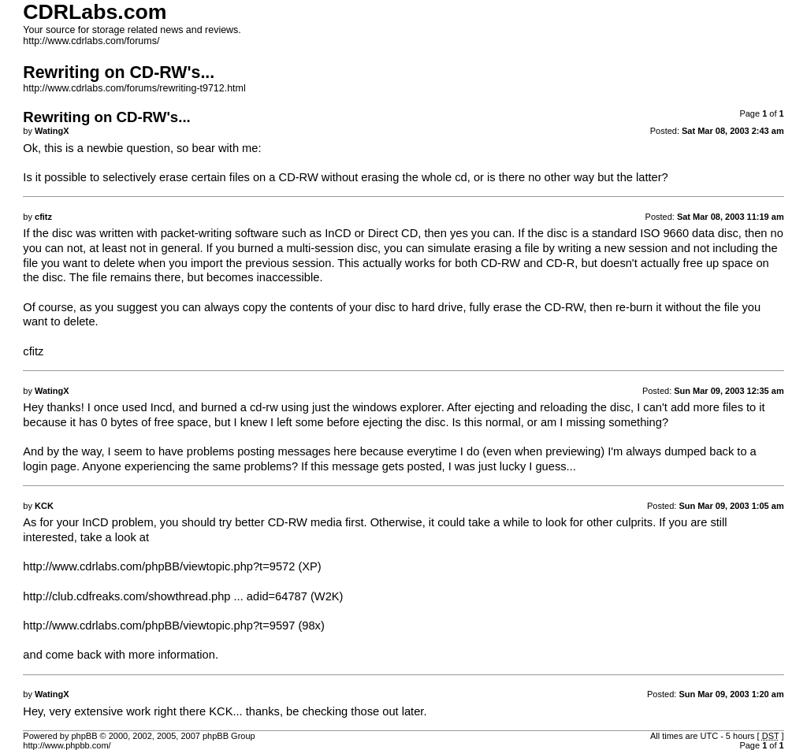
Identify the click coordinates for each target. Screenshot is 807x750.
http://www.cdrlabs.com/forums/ (91, 40)
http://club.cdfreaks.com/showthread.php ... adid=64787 (165, 596)
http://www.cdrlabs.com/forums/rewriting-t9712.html (134, 88)
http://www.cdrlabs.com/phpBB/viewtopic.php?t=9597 (159, 625)
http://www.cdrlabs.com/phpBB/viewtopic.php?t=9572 (159, 566)
